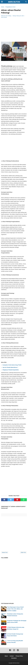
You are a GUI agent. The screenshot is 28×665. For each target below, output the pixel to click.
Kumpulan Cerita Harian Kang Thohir (12, 365)
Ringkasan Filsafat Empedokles (11, 369)
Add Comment (4, 17)
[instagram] (14, 651)
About (6, 656)
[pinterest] (17, 499)
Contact (12, 656)
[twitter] (11, 499)
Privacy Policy (19, 656)
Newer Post (4, 552)
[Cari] (26, 2)
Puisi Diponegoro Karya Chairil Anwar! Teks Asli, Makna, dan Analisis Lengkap (15, 608)
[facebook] (4, 499)
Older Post (23, 552)
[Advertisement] (14, 29)
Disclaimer (14, 658)
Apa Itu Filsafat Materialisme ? (10, 367)
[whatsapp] (23, 499)
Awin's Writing (8, 15)
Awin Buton (14, 2)
